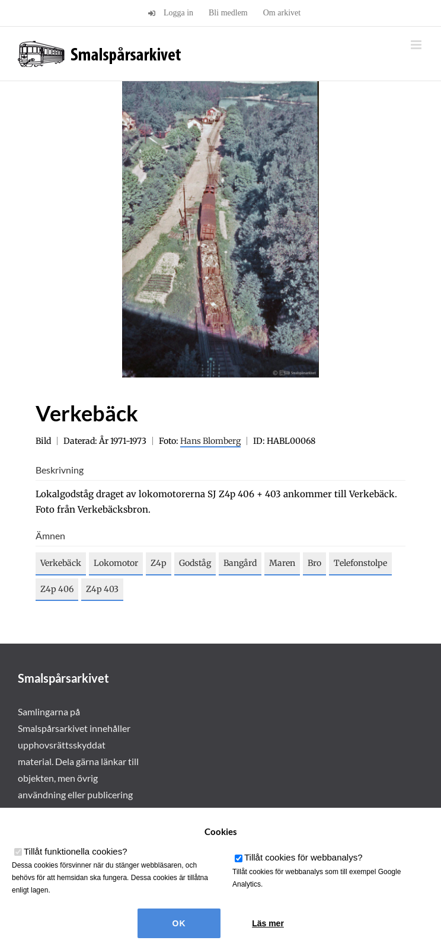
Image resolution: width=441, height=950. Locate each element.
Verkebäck (60, 563)
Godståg (195, 563)
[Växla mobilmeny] (417, 45)
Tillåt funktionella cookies (75, 851)
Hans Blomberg (210, 441)
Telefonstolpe (360, 563)
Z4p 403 (102, 589)
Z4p (159, 563)
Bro (314, 563)
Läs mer (268, 923)
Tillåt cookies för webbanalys (303, 857)
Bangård (240, 563)
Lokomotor (116, 563)
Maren (282, 563)
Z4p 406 (57, 589)
